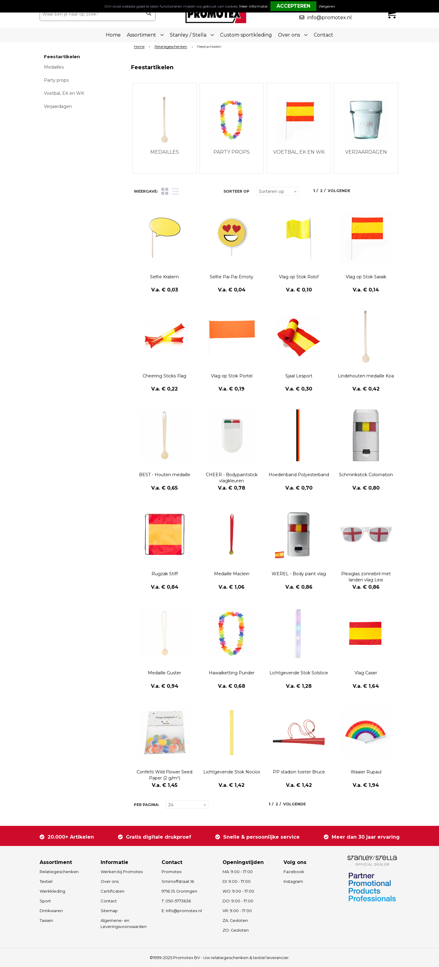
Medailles (54, 67)
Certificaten (112, 891)
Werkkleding (52, 891)
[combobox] (91, 14)
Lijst (175, 191)
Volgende (339, 190)
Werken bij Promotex (122, 871)
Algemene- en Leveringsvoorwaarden (124, 923)
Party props (56, 80)
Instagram (293, 881)
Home (113, 35)
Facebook (294, 871)
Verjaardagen (58, 106)
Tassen (46, 920)
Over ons (110, 881)
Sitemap (109, 910)
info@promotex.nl (329, 17)
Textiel (46, 881)
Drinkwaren (51, 910)
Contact (323, 35)
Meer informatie (253, 6)
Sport (45, 900)
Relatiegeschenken (171, 47)
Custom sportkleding (246, 35)
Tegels (164, 191)
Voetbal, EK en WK (64, 93)
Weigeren (327, 6)
